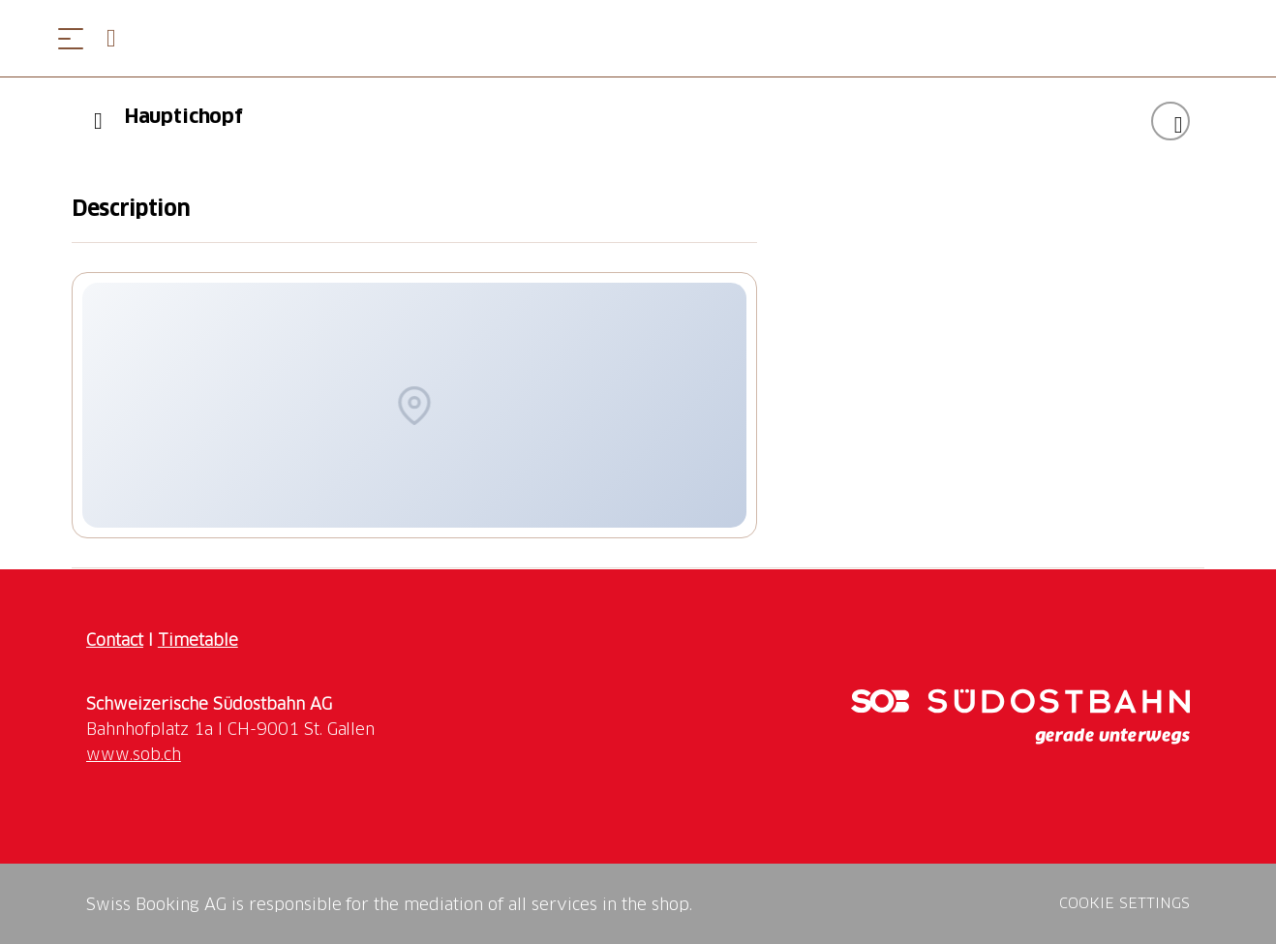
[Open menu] (70, 38)
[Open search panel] (119, 38)
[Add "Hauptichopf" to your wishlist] (1170, 121)
